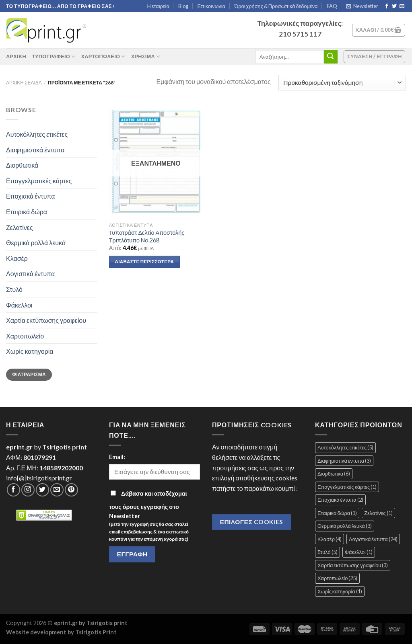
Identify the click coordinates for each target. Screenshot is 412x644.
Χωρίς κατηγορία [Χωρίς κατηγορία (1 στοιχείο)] (339, 591)
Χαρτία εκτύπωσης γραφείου (46, 320)
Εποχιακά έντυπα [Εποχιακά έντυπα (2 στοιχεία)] (340, 499)
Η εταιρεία (158, 6)
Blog (183, 6)
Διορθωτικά (22, 165)
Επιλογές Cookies (251, 521)
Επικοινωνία (211, 6)
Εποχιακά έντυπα (30, 196)
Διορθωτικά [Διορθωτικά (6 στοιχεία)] (333, 473)
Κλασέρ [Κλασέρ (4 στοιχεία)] (329, 539)
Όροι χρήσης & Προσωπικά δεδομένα (275, 6)
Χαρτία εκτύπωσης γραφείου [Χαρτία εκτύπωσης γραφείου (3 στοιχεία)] (352, 565)
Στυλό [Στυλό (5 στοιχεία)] (327, 552)
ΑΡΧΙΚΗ (16, 56)
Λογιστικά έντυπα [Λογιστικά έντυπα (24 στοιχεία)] (373, 539)
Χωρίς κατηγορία (30, 351)
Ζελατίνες (19, 227)
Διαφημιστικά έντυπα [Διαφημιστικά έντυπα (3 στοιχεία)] (344, 460)
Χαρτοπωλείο (103, 56)
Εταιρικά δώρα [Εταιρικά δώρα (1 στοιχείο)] (337, 513)
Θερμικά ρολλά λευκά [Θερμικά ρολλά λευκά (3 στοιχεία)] (344, 526)
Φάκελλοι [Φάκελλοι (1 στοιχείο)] (359, 552)
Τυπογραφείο (54, 56)
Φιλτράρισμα (29, 374)
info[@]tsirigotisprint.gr (39, 478)
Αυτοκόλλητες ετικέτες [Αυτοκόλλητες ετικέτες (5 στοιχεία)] (345, 447)
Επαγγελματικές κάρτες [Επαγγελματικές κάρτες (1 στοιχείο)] (347, 487)
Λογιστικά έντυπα (30, 273)
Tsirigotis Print (96, 632)
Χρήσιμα (146, 56)
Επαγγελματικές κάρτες (39, 181)
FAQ (332, 6)
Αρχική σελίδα (24, 83)
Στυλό (14, 289)
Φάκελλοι (19, 305)
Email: (117, 456)
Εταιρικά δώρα (26, 211)
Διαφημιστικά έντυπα (35, 150)
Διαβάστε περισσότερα (144, 261)
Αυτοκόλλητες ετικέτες (37, 134)
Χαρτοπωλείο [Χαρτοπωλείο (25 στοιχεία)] (337, 578)
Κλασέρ (17, 258)
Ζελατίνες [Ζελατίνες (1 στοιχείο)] (378, 513)
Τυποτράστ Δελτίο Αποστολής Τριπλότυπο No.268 (146, 236)
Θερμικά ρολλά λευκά (36, 242)
